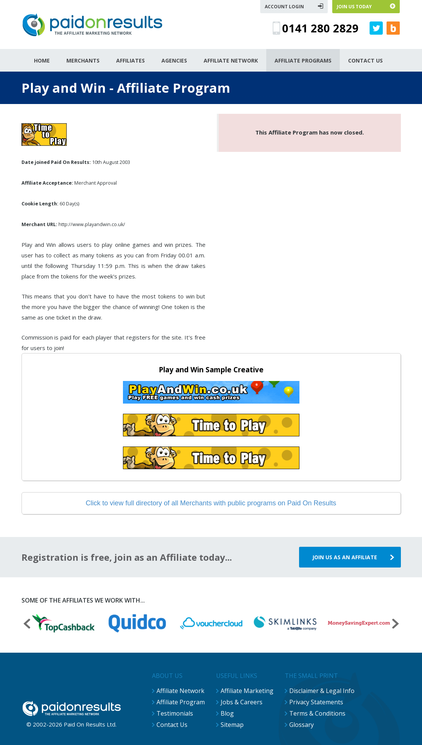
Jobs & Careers (241, 702)
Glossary (301, 725)
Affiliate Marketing (247, 691)
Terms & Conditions (317, 713)
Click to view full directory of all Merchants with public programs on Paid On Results (211, 503)
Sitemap (232, 725)
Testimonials (175, 713)
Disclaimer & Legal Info (321, 691)
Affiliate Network (180, 691)
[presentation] (26, 624)
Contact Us (172, 725)
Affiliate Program (181, 702)
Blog (227, 713)
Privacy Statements (316, 702)
